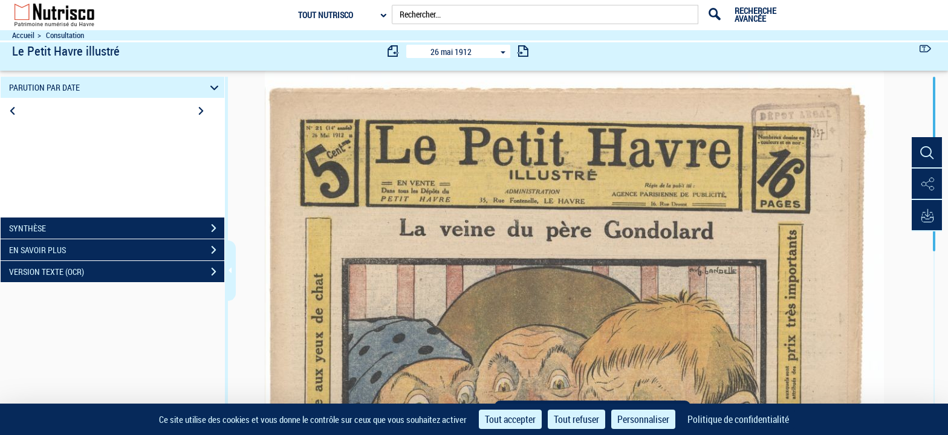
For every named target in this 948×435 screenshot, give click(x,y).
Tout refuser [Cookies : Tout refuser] (576, 419)
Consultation (65, 35)
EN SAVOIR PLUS (116, 250)
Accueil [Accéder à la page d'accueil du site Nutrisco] (23, 35)
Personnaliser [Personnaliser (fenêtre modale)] (643, 419)
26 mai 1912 (451, 51)
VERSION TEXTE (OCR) (116, 271)
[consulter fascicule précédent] (393, 51)
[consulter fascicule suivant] (523, 51)
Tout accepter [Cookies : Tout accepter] (510, 419)
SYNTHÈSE (116, 228)
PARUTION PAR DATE (115, 87)
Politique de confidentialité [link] (738, 419)
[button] (927, 153)
